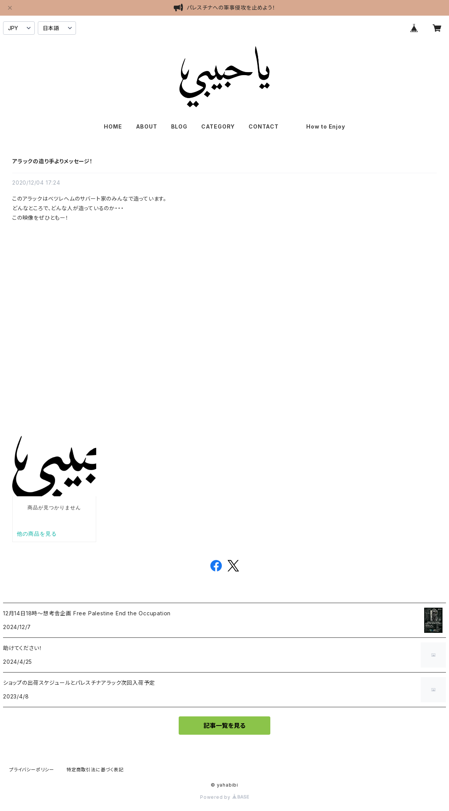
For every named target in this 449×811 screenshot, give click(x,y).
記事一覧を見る (224, 725)
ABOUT (146, 126)
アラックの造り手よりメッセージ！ (52, 161)
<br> (107, 298)
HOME (113, 126)
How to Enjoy (325, 126)
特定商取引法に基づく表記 (95, 769)
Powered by (224, 797)
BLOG (179, 126)
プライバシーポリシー (31, 769)
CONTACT (264, 126)
